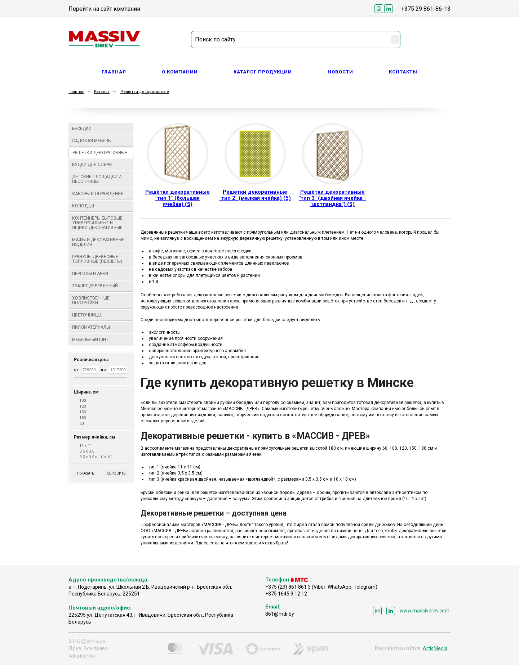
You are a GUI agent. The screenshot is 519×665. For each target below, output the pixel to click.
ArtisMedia (435, 648)
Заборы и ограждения (101, 193)
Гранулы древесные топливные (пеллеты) (101, 259)
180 (82, 417)
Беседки (101, 128)
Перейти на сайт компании (104, 9)
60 (81, 423)
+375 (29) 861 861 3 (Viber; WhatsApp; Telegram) (321, 587)
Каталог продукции (263, 72)
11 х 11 (85, 445)
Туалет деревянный (101, 285)
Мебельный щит (101, 339)
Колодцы (101, 205)
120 (82, 406)
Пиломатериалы (101, 327)
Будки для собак (101, 164)
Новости (340, 72)
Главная (114, 72)
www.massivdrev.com (424, 611)
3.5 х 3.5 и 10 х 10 (95, 457)
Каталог (102, 91)
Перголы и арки (101, 273)
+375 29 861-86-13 (426, 8)
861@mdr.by (279, 614)
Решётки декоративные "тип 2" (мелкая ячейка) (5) (255, 195)
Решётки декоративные (144, 91)
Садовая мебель (101, 140)
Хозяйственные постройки (101, 300)
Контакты (403, 72)
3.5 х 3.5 (86, 451)
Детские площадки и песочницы (101, 179)
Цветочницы (101, 315)
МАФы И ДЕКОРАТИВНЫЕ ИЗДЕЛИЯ (101, 242)
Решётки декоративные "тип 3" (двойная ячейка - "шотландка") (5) (332, 198)
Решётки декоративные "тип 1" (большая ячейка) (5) (177, 198)
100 (82, 400)
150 (82, 412)
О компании (180, 72)
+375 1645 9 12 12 (286, 594)
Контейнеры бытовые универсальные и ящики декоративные (101, 223)
